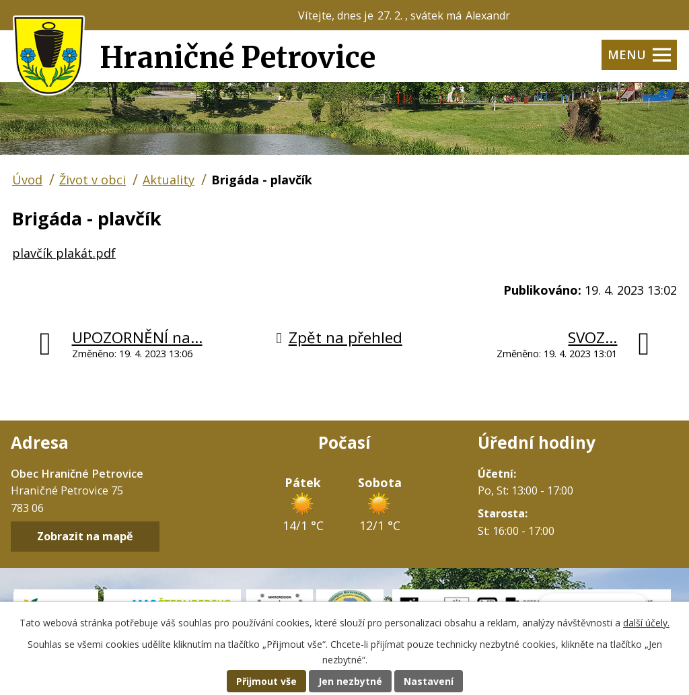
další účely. (646, 622)
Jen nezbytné (350, 681)
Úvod (27, 180)
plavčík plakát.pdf (64, 253)
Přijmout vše (266, 681)
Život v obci (92, 180)
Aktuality (168, 180)
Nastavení (429, 681)
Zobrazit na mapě (85, 536)
